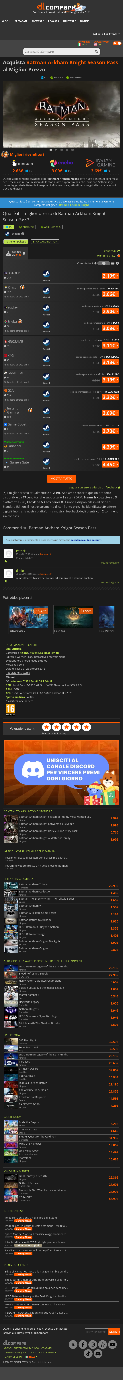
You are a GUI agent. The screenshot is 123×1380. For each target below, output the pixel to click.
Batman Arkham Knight (74, 205)
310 (7, 395)
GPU (8, 706)
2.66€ (110, 294)
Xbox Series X (50, 226)
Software (38, 21)
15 (6, 467)
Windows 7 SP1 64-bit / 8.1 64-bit (31, 694)
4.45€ (110, 464)
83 (6, 346)
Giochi (6, 21)
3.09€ (110, 328)
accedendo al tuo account (86, 540)
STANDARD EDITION (45, 241)
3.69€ (110, 413)
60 (6, 326)
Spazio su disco (15, 710)
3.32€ (110, 397)
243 (7, 277)
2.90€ (110, 311)
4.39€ (110, 447)
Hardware (69, 21)
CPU (8, 698)
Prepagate (21, 21)
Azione (24, 666)
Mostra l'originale (110, 562)
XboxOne (26, 226)
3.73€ (110, 431)
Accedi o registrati (105, 33)
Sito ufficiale (14, 662)
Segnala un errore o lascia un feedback (94, 487)
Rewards (53, 21)
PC (8, 226)
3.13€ (110, 362)
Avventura (36, 666)
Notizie (84, 21)
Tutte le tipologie (15, 241)
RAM (9, 702)
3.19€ (110, 380)
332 (7, 292)
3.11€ (110, 345)
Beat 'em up (51, 666)
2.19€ (110, 276)
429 (7, 416)
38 (6, 377)
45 (6, 360)
